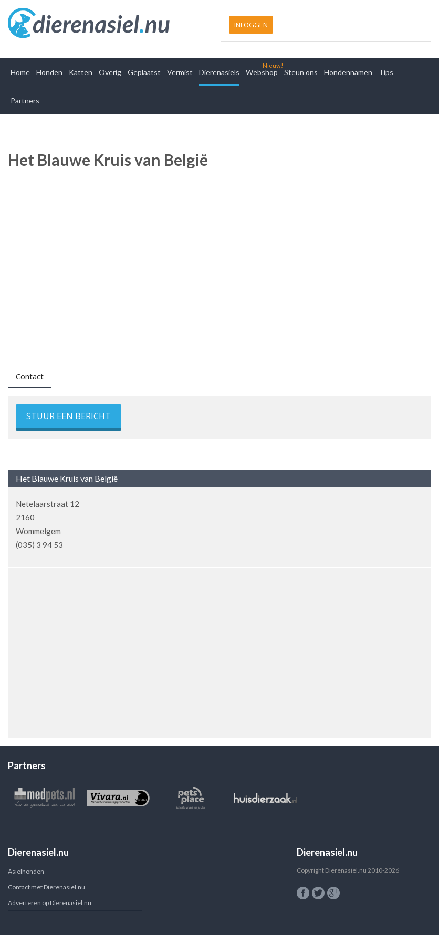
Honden (49, 72)
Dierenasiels (219, 72)
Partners (25, 100)
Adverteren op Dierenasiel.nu (49, 903)
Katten (80, 72)
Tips (386, 72)
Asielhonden (26, 871)
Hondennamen (348, 72)
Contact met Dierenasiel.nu (46, 887)
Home (20, 72)
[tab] (29, 377)
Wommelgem (38, 531)
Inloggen (251, 24)
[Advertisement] (219, 258)
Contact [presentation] (30, 376)
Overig (110, 72)
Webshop (262, 72)
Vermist (180, 72)
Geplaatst (144, 72)
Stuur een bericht (68, 416)
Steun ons (301, 72)
